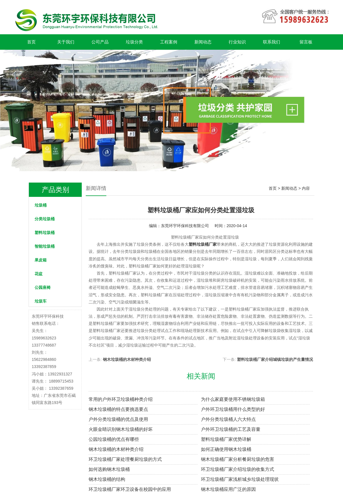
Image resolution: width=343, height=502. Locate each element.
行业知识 (237, 41)
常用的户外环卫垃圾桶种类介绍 (121, 399)
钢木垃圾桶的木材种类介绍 (127, 359)
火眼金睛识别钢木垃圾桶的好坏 (121, 429)
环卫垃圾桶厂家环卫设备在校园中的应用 (130, 489)
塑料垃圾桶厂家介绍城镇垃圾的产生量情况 (275, 359)
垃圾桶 (41, 205)
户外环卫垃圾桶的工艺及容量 (230, 429)
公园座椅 (43, 287)
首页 (31, 41)
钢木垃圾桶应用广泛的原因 (228, 489)
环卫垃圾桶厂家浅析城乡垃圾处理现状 (240, 479)
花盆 (39, 273)
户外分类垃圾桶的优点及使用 (118, 419)
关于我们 (65, 41)
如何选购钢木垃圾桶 (109, 469)
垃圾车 (41, 301)
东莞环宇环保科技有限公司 (185, 225)
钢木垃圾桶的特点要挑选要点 (118, 409)
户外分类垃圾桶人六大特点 (228, 419)
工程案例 (168, 41)
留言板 (306, 41)
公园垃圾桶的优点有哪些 (114, 439)
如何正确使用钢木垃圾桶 (226, 449)
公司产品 (100, 41)
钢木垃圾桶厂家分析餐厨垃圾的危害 (237, 459)
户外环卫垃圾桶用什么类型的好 (233, 409)
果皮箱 (41, 260)
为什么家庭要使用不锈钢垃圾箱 (233, 399)
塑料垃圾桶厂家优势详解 (226, 439)
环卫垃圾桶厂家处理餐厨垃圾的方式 (125, 459)
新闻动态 (203, 41)
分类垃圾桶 (45, 219)
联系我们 (271, 41)
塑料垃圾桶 (45, 232)
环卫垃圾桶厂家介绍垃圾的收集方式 (237, 469)
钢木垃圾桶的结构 (107, 479)
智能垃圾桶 (45, 246)
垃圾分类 (134, 41)
